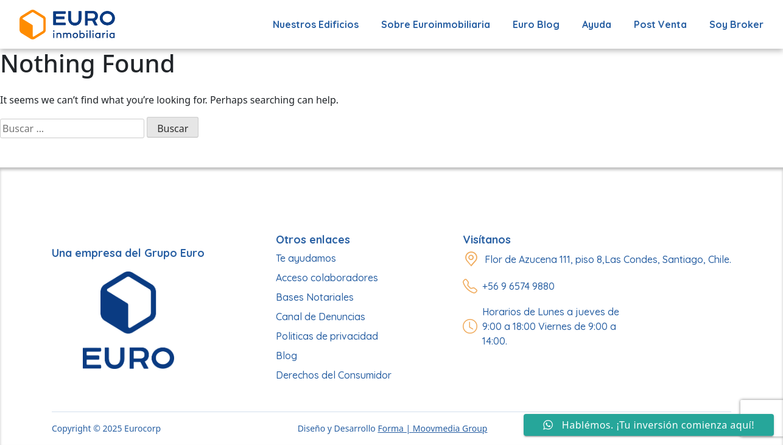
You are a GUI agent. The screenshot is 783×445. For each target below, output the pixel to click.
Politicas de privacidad (327, 336)
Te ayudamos (306, 258)
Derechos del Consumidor (334, 375)
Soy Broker (736, 24)
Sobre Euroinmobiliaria (435, 24)
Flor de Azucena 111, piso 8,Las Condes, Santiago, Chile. (608, 259)
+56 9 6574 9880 (518, 286)
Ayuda (596, 24)
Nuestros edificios (316, 24)
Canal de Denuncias (320, 316)
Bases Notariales (315, 297)
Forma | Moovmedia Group (432, 428)
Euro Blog (536, 24)
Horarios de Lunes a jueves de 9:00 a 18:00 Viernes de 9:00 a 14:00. (550, 326)
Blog (286, 355)
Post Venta (660, 24)
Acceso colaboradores (327, 278)
